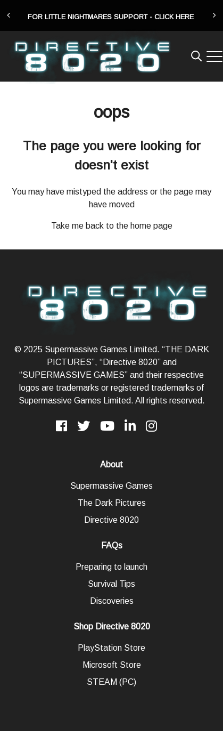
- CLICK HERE (172, 17)
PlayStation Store (111, 647)
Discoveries (112, 600)
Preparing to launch (111, 566)
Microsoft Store (111, 664)
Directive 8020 (111, 519)
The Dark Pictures (112, 502)
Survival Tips (111, 583)
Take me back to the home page (111, 225)
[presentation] (8, 15)
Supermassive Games (111, 485)
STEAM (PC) (111, 681)
